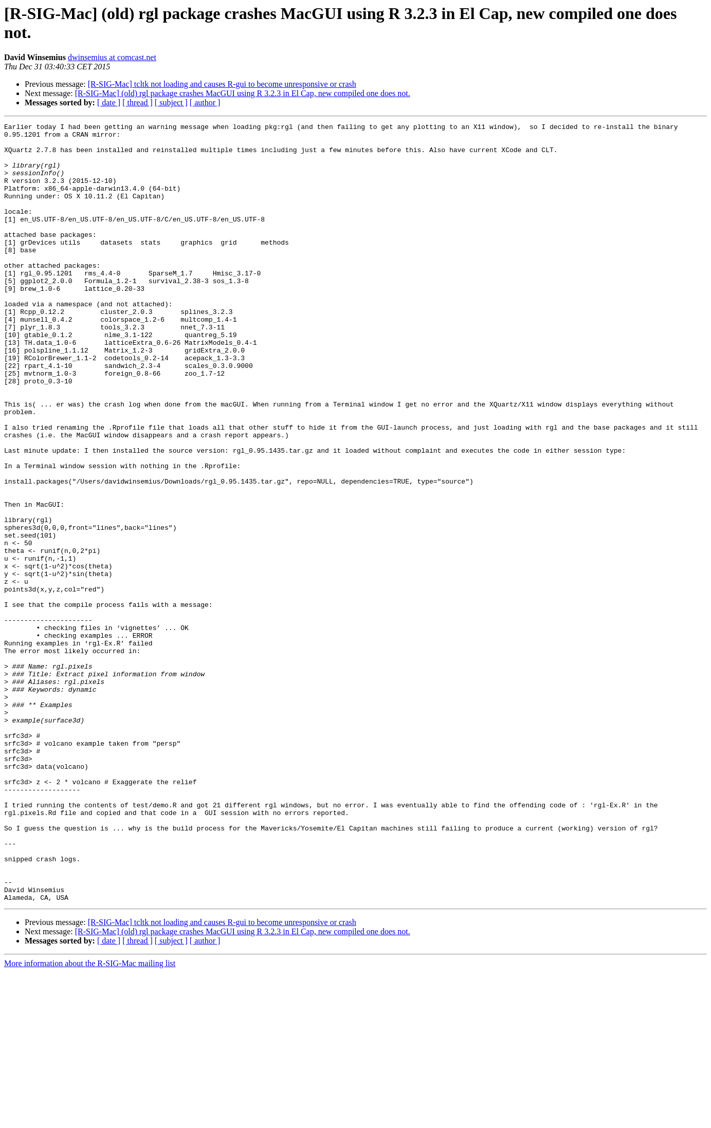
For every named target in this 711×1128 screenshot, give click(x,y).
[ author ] (205, 102)
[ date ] (108, 102)
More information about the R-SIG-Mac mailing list (89, 1119)
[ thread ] (137, 102)
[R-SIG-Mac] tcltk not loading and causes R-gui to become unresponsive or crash (222, 84)
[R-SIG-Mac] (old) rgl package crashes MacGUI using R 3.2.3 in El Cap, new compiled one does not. (242, 93)
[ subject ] (171, 102)
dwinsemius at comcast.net (112, 57)
